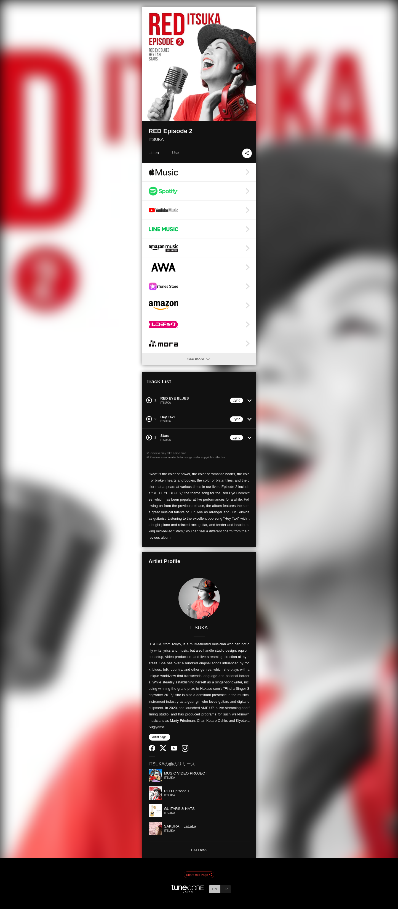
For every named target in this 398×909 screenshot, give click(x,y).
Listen (154, 152)
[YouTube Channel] (174, 749)
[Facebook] (152, 750)
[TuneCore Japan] (187, 891)
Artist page (159, 737)
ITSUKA (156, 139)
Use (175, 152)
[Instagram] (185, 750)
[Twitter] (163, 750)
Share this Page (199, 875)
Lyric (236, 400)
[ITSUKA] (199, 598)
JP (226, 889)
